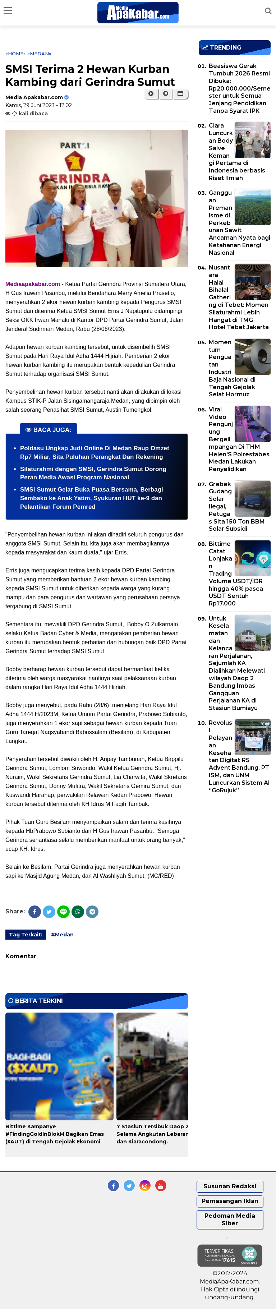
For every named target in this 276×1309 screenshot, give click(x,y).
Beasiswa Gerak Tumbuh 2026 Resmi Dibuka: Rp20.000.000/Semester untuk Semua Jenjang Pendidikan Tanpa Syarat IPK (240, 88)
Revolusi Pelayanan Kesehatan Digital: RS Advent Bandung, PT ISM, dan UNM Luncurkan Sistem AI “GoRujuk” (239, 756)
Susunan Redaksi (229, 1186)
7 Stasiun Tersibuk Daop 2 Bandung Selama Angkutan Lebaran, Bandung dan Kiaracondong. (166, 1134)
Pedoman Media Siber (229, 1219)
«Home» (15, 53)
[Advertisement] (237, 845)
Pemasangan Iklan (230, 1201)
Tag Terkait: (25, 934)
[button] (180, 94)
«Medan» (39, 53)
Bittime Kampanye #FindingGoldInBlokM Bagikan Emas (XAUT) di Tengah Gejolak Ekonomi (54, 1134)
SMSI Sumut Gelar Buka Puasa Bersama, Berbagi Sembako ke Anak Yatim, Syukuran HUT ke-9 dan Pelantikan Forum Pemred (91, 498)
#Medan (62, 934)
